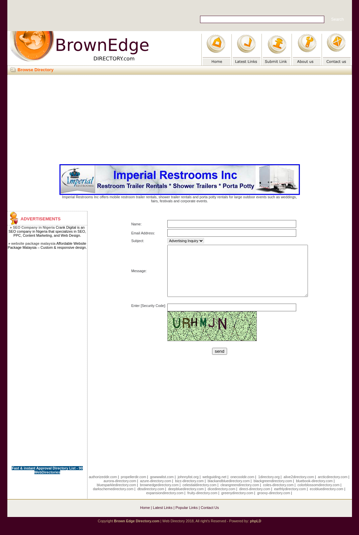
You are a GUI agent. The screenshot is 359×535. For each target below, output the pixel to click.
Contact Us (210, 518)
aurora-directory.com (120, 491)
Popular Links (186, 518)
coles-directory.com (278, 495)
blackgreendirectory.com (272, 491)
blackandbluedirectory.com (229, 491)
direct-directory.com (254, 499)
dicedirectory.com (221, 499)
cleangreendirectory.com (239, 495)
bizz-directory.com (189, 491)
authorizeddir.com (103, 487)
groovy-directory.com (273, 503)
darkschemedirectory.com (113, 499)
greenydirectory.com (237, 503)
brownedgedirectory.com (159, 495)
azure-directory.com (155, 491)
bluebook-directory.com (314, 491)
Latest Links (163, 518)
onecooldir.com (242, 487)
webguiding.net (214, 487)
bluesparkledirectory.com (116, 495)
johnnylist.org (188, 487)
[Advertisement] (180, 118)
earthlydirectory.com (290, 499)
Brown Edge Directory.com (136, 531)
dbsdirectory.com (150, 499)
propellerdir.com (133, 487)
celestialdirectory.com (200, 495)
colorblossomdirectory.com (319, 495)
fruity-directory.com (202, 503)
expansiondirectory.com (165, 503)
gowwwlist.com (162, 487)
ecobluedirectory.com (326, 499)
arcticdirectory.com (333, 487)
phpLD (255, 531)
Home (145, 518)
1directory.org (269, 487)
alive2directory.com (299, 487)
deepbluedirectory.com (186, 499)
